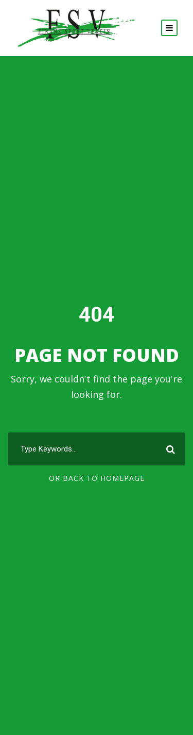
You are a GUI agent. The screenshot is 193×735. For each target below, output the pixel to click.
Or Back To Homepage (97, 478)
